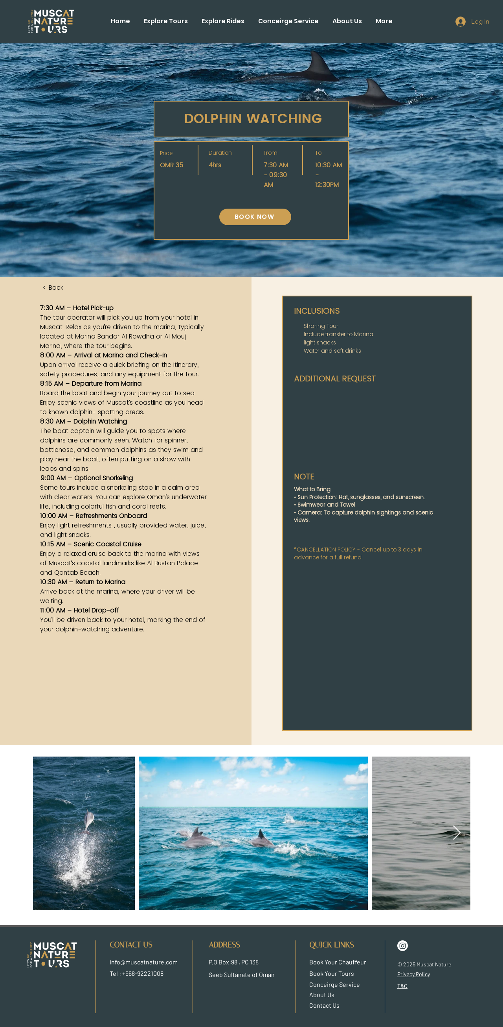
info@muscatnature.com (144, 962)
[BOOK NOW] (255, 217)
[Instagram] (402, 945)
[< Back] (64, 288)
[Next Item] (456, 833)
